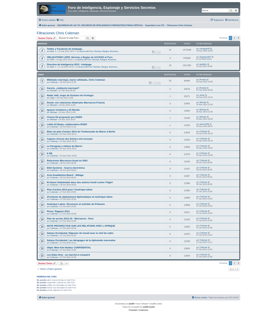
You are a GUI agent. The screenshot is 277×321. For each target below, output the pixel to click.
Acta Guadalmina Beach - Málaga (65, 175)
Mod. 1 (53, 51)
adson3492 (204, 124)
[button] (238, 38)
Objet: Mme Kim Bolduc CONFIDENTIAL (69, 247)
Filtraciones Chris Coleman (58, 33)
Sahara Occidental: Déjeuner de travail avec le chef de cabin (80, 233)
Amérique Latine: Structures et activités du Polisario (76, 204)
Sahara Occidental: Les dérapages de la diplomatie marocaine (81, 240)
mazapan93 (205, 49)
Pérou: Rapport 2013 (58, 211)
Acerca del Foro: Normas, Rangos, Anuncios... (99, 51)
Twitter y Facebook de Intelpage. (65, 49)
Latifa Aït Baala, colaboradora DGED (67, 124)
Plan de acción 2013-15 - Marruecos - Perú (70, 218)
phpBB (131, 304)
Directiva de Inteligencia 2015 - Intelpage (69, 64)
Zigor (52, 98)
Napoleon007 (205, 57)
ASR (52, 60)
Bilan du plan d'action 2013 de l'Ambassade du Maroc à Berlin (81, 131)
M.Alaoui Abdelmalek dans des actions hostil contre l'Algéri (80, 182)
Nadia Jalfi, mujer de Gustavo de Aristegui (70, 95)
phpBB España (149, 307)
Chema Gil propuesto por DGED (64, 117)
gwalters (203, 64)
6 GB (49, 153)
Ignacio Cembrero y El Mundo (63, 110)
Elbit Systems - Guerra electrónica (66, 168)
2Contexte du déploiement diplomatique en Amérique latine (80, 196)
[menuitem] (59, 20)
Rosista (203, 79)
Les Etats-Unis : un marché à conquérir (68, 254)
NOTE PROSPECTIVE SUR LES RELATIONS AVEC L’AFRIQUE (81, 225)
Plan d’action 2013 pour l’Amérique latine (69, 189)
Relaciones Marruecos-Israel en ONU (67, 160)
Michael (53, 105)
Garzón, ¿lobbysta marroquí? (63, 88)
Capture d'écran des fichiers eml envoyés (70, 139)
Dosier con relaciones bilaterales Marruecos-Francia (76, 102)
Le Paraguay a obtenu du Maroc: (65, 146)
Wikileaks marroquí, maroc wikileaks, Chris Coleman (76, 79)
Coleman (54, 82)
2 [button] (234, 38)
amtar (202, 95)
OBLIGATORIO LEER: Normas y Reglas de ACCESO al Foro (80, 57)
